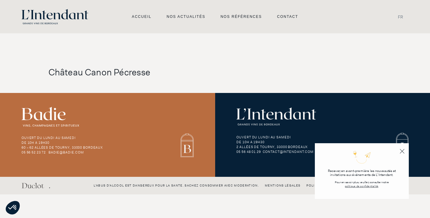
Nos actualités (186, 16)
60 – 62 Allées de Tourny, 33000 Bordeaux (62, 147)
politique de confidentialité (361, 186)
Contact (287, 16)
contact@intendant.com (288, 152)
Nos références (241, 16)
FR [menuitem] (400, 16)
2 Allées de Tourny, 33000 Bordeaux (272, 147)
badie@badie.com (66, 152)
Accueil (142, 16)
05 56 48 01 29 (248, 152)
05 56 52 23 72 (34, 152)
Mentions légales (282, 185)
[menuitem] (400, 17)
